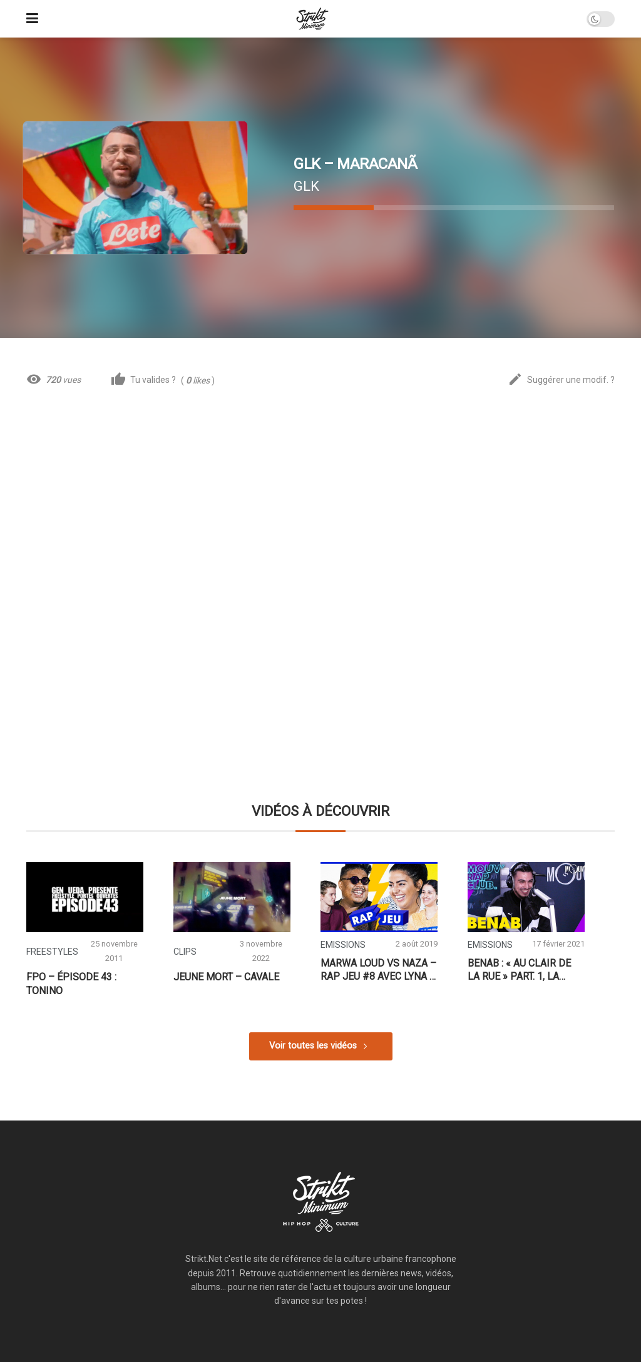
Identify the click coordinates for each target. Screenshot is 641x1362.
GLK (306, 186)
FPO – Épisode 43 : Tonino (71, 984)
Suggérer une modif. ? (561, 380)
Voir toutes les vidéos (313, 1045)
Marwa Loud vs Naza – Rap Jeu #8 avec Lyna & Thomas (378, 970)
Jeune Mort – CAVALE (226, 977)
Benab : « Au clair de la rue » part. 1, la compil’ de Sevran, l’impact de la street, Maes (523, 970)
